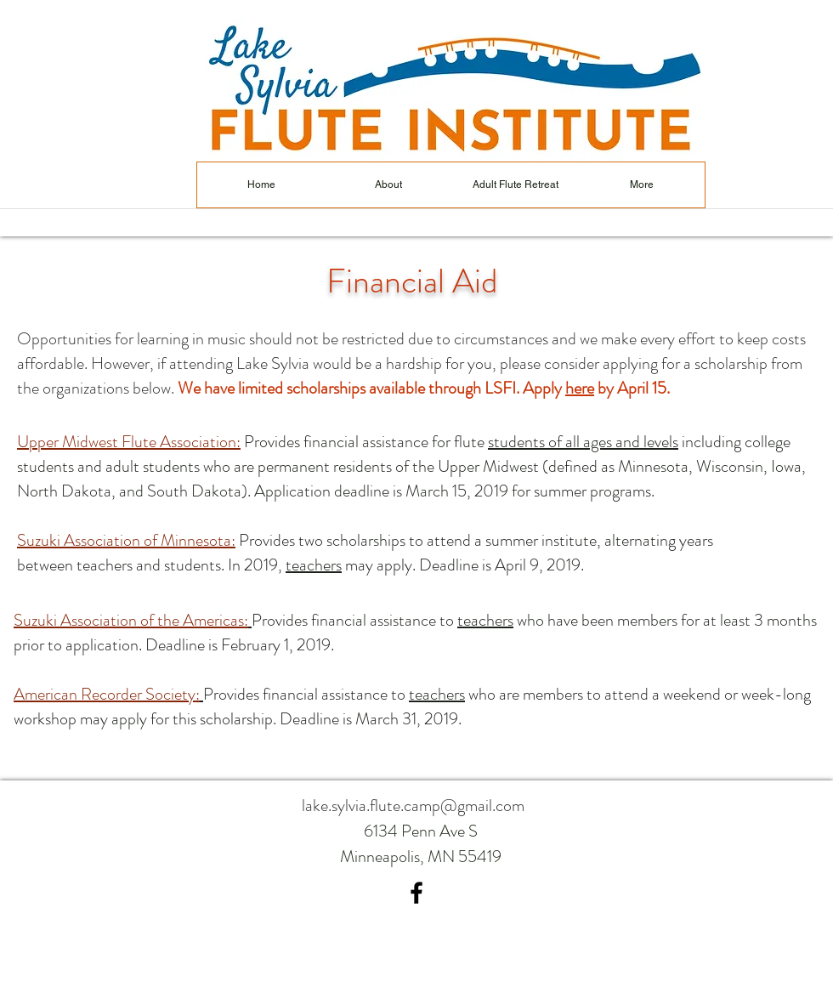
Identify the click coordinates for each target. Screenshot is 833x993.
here (579, 388)
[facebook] (416, 892)
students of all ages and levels (583, 441)
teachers (314, 565)
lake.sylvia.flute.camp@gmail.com (413, 805)
